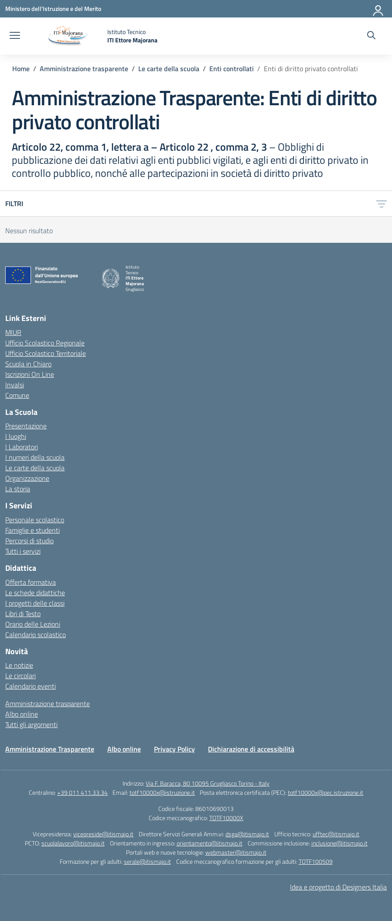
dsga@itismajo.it (247, 833)
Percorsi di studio (29, 540)
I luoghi (15, 436)
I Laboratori (21, 447)
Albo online (21, 714)
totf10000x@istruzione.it (162, 792)
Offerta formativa (30, 582)
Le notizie (19, 665)
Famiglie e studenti (32, 530)
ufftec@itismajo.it (336, 833)
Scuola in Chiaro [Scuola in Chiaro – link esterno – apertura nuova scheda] (28, 364)
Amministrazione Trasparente (49, 749)
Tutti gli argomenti (31, 724)
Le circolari (20, 675)
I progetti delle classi (35, 603)
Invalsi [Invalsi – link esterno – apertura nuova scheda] (14, 384)
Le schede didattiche (35, 592)
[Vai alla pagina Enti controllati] (231, 68)
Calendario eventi (30, 686)
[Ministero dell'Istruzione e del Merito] (53, 8)
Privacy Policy (174, 749)
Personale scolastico (34, 519)
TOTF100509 (316, 861)
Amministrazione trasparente (47, 703)
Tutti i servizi (23, 551)
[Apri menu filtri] (381, 203)
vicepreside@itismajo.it (103, 833)
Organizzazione (27, 478)
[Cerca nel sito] (371, 36)
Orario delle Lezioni (32, 624)
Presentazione (26, 426)
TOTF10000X (226, 817)
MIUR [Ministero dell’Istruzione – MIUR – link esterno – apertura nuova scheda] (13, 332)
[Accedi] (378, 8)
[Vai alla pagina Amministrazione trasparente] (84, 68)
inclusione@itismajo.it (339, 843)
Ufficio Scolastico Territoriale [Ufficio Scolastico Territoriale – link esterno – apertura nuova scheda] (45, 353)
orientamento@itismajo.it (209, 843)
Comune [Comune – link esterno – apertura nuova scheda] (17, 395)
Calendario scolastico (35, 634)
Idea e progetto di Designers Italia (338, 887)
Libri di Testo (23, 613)
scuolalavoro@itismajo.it (73, 843)
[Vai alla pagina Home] (21, 68)
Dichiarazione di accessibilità (251, 749)
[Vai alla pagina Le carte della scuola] (168, 68)
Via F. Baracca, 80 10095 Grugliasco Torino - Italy (207, 783)
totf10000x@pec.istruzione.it (325, 792)
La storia (17, 488)
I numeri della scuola (35, 457)
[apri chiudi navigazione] (15, 36)
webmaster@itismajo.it (235, 852)
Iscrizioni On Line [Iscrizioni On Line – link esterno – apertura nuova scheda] (29, 374)
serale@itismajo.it (147, 861)
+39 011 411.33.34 (82, 792)
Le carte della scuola (35, 467)
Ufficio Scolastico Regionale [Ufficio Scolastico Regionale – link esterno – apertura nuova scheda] (45, 343)
